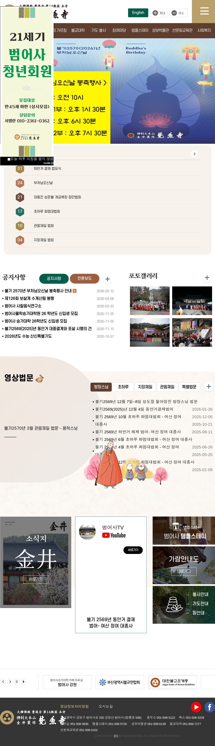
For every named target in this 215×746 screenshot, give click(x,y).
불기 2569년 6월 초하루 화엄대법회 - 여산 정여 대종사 (143, 439)
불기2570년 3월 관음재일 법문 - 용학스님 (41, 428)
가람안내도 (184, 566)
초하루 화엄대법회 (47, 212)
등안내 (199, 613)
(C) (116, 736)
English (138, 13)
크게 (159, 12)
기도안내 (200, 603)
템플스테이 (139, 30)
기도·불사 (98, 30)
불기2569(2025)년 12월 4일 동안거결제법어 (134, 409)
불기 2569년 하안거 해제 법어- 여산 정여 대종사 (138, 432)
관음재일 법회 (44, 226)
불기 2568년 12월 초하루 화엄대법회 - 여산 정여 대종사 (144, 462)
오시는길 (106, 707)
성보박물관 (160, 30)
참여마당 (119, 30)
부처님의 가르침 (54, 30)
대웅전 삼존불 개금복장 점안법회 (57, 197)
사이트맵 (207, 11)
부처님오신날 (43, 183)
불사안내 (200, 594)
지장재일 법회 (44, 240)
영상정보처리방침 (74, 707)
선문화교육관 (182, 30)
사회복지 (204, 30)
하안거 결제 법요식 (47, 169)
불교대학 (78, 30)
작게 (180, 12)
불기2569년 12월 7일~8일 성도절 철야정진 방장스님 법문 (146, 401)
